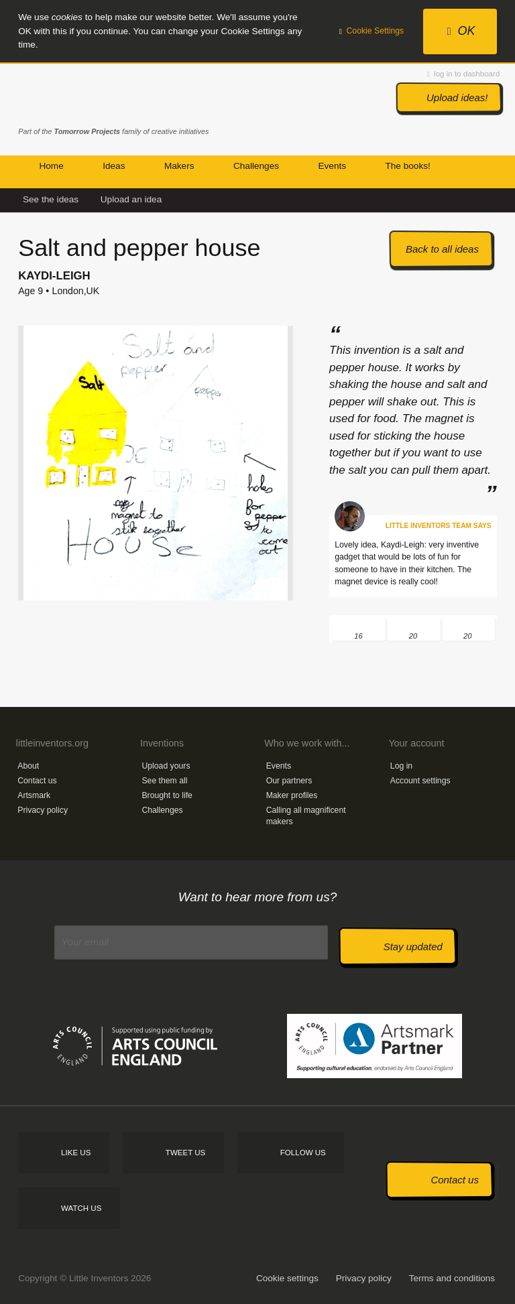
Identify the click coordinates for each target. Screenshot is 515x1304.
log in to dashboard (463, 74)
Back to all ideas (442, 249)
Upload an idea (131, 199)
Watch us (81, 1208)
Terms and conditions (452, 1278)
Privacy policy (42, 810)
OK (461, 31)
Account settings (420, 780)
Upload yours (165, 766)
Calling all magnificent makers (306, 815)
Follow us (303, 1153)
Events (278, 766)
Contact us (36, 780)
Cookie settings (287, 1278)
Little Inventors (74, 96)
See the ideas (50, 199)
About (28, 766)
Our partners (289, 780)
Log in (401, 766)
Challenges (161, 810)
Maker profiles (292, 795)
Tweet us (185, 1153)
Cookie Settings (371, 31)
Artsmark (33, 795)
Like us (76, 1153)
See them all (164, 780)
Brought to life (166, 795)
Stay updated (413, 946)
